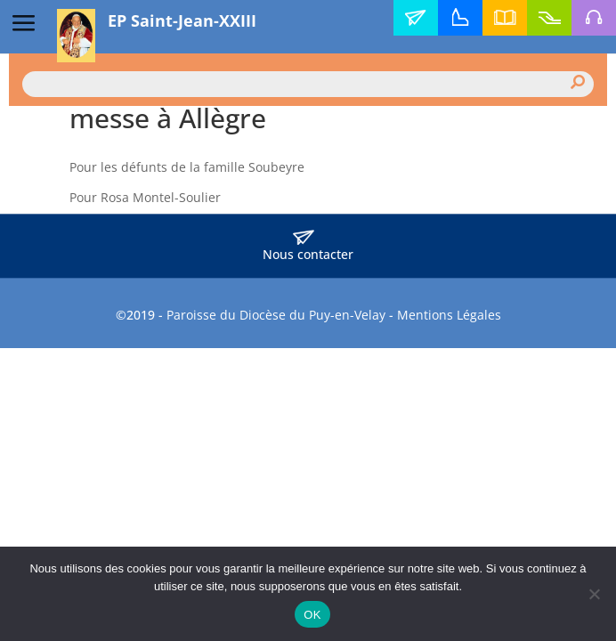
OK (312, 614)
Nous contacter (308, 247)
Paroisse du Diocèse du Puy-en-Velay (275, 314)
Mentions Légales (449, 314)
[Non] (594, 594)
